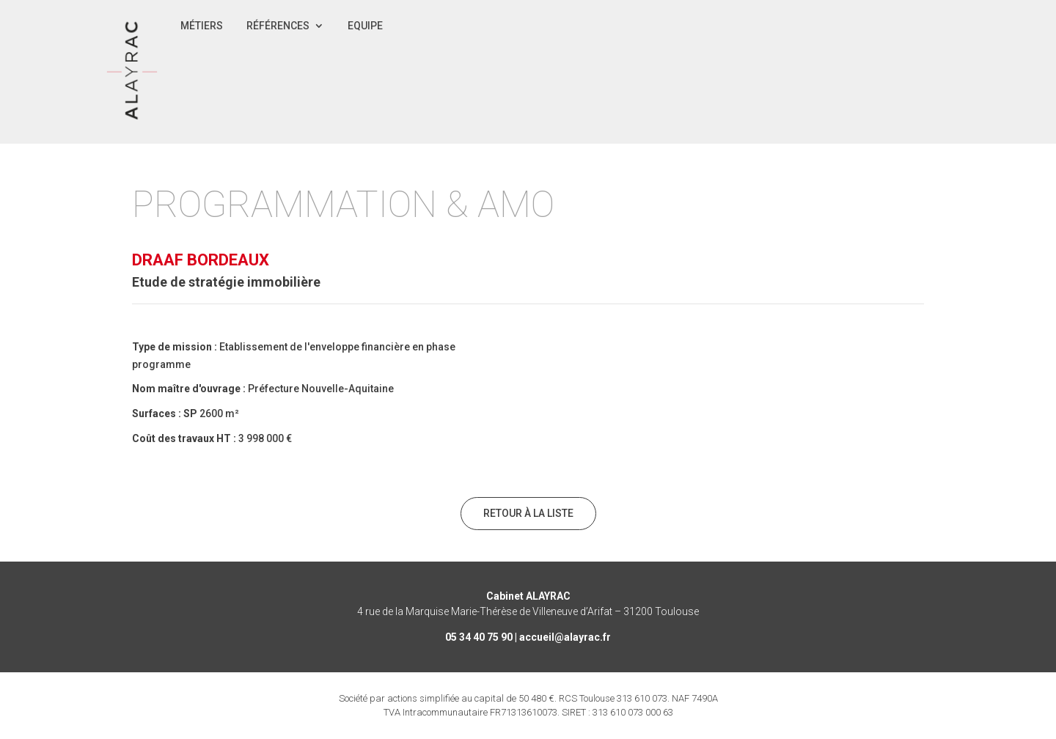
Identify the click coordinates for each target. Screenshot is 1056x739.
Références (277, 26)
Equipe (365, 26)
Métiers (201, 26)
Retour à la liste (528, 513)
